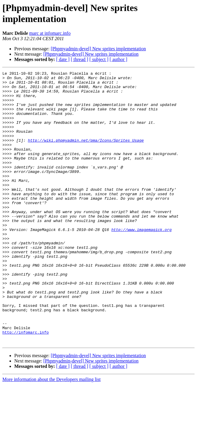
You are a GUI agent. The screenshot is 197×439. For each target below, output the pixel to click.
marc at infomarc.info (49, 33)
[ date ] (63, 59)
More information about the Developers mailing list (51, 433)
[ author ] (118, 59)
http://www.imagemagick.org (141, 261)
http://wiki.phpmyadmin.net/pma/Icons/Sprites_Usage (86, 154)
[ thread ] (79, 59)
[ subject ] (98, 59)
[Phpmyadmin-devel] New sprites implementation (98, 48)
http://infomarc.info (25, 385)
